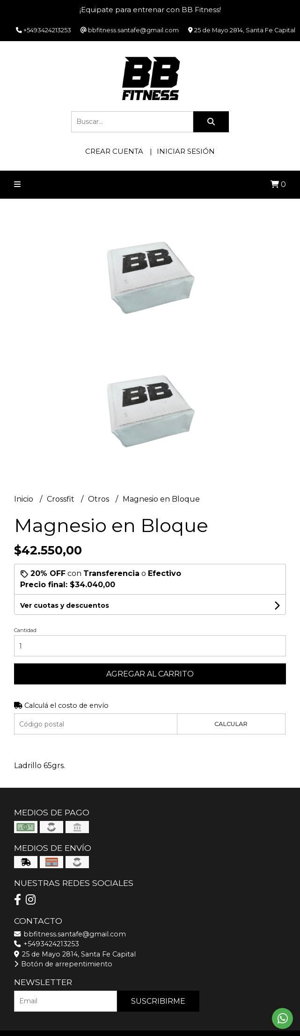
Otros (99, 499)
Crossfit (61, 499)
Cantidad (25, 630)
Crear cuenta (114, 151)
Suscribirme (158, 1001)
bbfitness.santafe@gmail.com (70, 934)
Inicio (24, 499)
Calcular (231, 723)
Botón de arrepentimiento (63, 964)
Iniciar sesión (186, 151)
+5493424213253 (46, 944)
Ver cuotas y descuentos (64, 605)
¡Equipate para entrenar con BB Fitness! (150, 9)
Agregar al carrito (150, 673)
